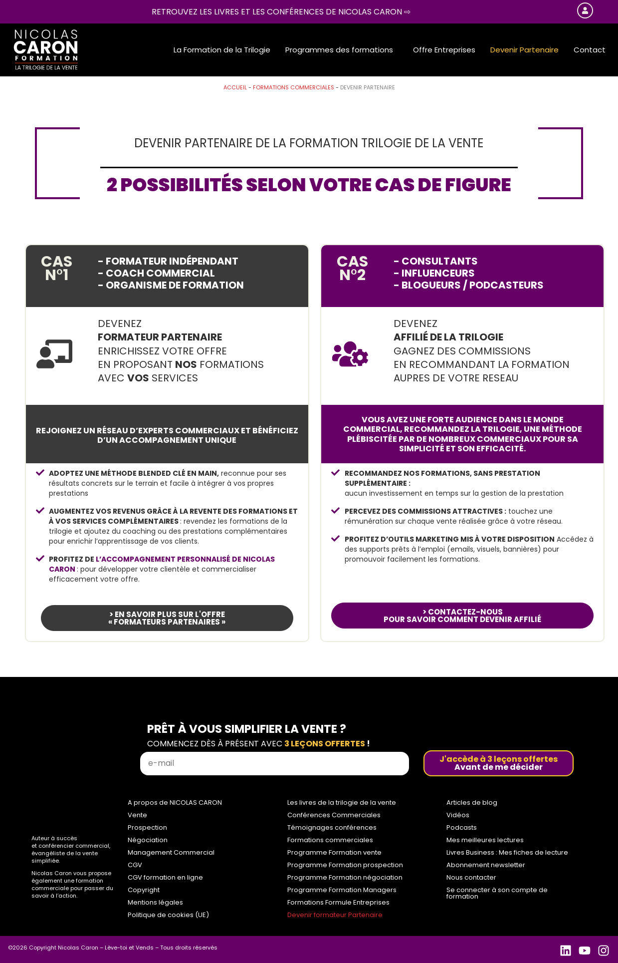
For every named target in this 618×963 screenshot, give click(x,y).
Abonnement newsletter (485, 865)
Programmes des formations (339, 49)
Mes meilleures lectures (485, 840)
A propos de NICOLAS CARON (175, 802)
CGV (135, 865)
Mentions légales (155, 902)
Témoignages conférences (332, 827)
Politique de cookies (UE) (168, 915)
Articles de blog (471, 802)
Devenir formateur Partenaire (335, 915)
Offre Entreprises (444, 49)
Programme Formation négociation (345, 877)
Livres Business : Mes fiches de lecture (507, 852)
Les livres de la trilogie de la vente (341, 802)
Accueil (235, 87)
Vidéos (457, 815)
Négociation (148, 840)
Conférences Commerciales (334, 815)
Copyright (144, 890)
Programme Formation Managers (342, 890)
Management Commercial (171, 852)
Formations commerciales (293, 87)
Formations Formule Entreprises (338, 902)
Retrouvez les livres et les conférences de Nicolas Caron (281, 11)
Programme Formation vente (334, 852)
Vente (137, 815)
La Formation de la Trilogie (222, 49)
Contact (590, 49)
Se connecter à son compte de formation (497, 893)
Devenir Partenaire (524, 49)
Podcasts (461, 827)
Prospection (147, 827)
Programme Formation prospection (345, 865)
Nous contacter (471, 877)
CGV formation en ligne (165, 877)
